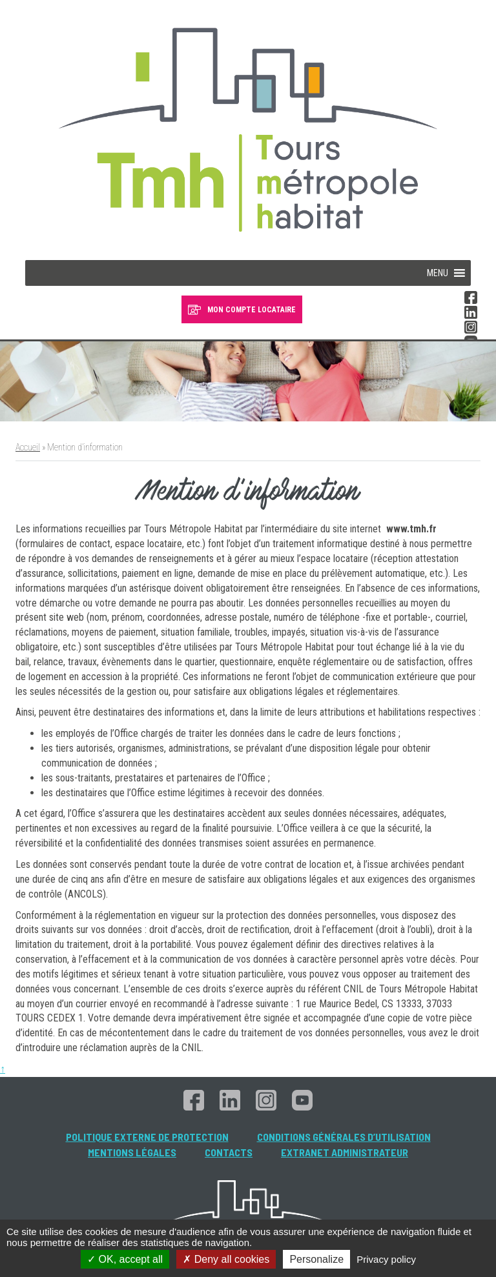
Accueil (28, 447)
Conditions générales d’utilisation (344, 1137)
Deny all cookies (226, 1259)
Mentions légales (132, 1152)
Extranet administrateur (344, 1152)
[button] (437, 273)
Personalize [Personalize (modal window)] (316, 1259)
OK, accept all (125, 1259)
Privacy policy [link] (386, 1259)
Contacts (229, 1152)
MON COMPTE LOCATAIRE (251, 309)
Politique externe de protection (147, 1137)
